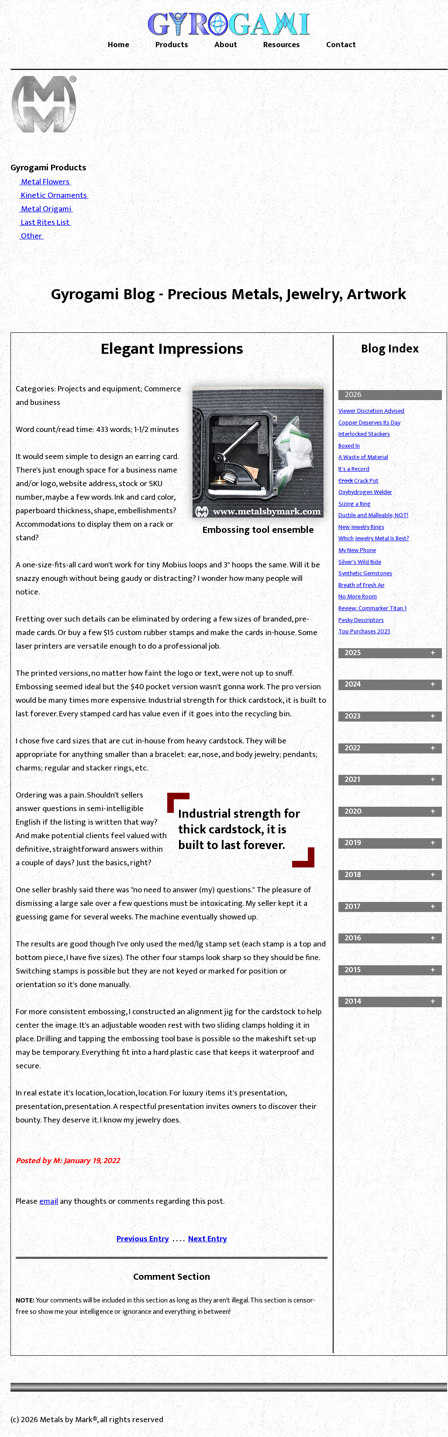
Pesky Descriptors (361, 620)
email (48, 1201)
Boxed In (349, 446)
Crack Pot (358, 481)
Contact (341, 45)
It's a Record (353, 469)
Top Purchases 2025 (364, 631)
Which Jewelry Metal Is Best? (373, 538)
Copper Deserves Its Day (369, 423)
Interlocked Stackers (364, 434)
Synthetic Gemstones (365, 573)
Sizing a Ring (354, 504)
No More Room (357, 596)
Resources (281, 45)
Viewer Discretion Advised (371, 411)
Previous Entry (143, 1239)
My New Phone (357, 550)
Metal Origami (46, 209)
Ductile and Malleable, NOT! (373, 515)
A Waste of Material (363, 457)
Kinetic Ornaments (54, 195)
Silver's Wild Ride (359, 562)
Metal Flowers (45, 182)
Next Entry (207, 1239)
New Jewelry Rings (361, 527)
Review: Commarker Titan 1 (372, 608)
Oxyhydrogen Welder (365, 492)
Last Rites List (45, 222)
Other (31, 236)
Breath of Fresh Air (361, 585)
